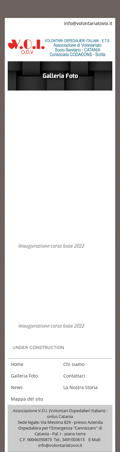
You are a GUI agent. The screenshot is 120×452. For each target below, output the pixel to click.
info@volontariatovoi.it (88, 23)
